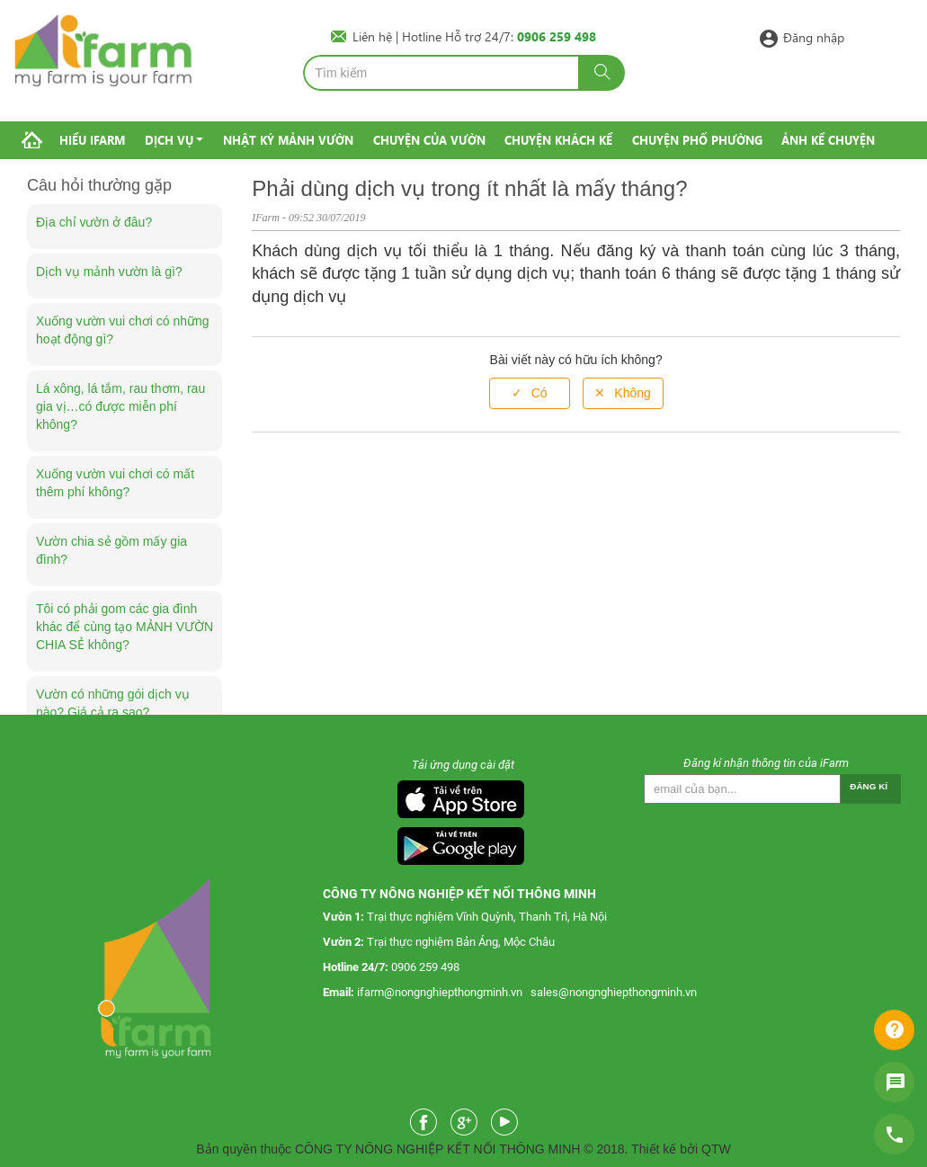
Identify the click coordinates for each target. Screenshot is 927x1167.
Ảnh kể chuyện (828, 139)
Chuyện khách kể (558, 139)
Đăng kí (868, 786)
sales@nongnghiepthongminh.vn (613, 992)
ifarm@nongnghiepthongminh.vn (439, 992)
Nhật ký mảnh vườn (288, 139)
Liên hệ (374, 36)
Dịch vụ (169, 139)
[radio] (529, 393)
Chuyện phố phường (697, 139)
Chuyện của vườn (429, 139)
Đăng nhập (813, 36)
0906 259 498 (425, 967)
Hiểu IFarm (92, 139)
